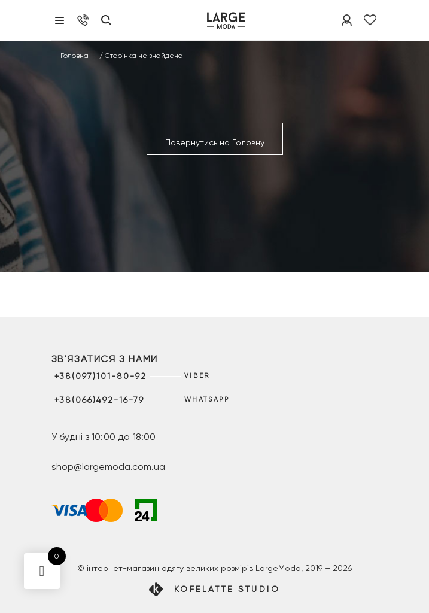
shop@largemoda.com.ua (108, 466)
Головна (74, 55)
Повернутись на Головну (214, 142)
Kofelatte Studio (227, 589)
